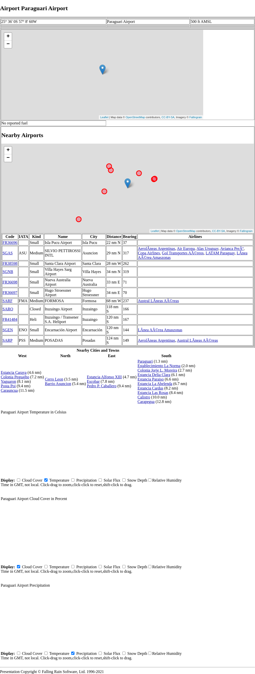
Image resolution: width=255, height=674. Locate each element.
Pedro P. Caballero (102, 386)
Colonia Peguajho (15, 377)
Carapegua (145, 401)
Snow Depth (137, 480)
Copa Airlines (149, 253)
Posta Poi (8, 386)
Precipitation (86, 480)
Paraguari (145, 361)
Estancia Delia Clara (153, 375)
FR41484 (9, 319)
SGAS (7, 253)
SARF (7, 301)
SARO (7, 309)
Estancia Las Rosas (152, 393)
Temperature (59, 480)
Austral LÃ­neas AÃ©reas (158, 301)
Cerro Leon (54, 379)
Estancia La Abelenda (154, 384)
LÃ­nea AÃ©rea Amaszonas (160, 330)
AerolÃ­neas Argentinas (156, 248)
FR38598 (9, 263)
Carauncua (9, 390)
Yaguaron (8, 381)
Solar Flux (112, 480)
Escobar (93, 381)
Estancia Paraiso (150, 379)
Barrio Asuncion (58, 384)
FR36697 (9, 292)
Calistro (143, 397)
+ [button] (8, 36)
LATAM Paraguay (220, 253)
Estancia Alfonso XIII (104, 377)
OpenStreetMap (135, 117)
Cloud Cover (32, 480)
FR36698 (9, 282)
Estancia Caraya (14, 372)
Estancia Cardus (150, 388)
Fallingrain (195, 117)
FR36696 (9, 242)
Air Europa (186, 248)
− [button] (8, 44)
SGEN (7, 330)
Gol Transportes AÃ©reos (183, 253)
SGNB (7, 272)
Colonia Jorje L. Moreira (157, 370)
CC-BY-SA (168, 117)
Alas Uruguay (207, 248)
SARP (7, 340)
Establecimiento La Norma (158, 366)
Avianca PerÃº (232, 248)
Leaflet (104, 117)
